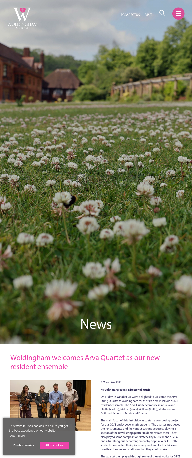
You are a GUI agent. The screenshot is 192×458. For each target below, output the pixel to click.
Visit (148, 15)
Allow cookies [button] (54, 445)
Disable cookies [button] (24, 445)
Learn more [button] (17, 435)
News (96, 324)
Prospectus (130, 15)
